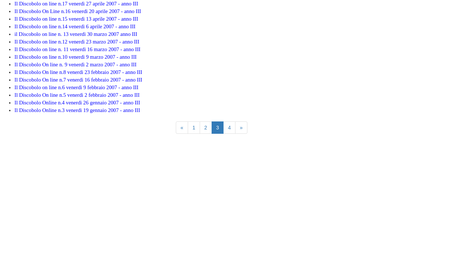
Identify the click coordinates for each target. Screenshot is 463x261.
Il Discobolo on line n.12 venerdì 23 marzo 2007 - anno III (76, 42)
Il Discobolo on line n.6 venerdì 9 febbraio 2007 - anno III (76, 87)
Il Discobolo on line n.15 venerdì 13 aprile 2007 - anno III (76, 19)
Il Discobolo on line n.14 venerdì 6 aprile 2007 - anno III (74, 26)
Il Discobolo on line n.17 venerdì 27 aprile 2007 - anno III (76, 4)
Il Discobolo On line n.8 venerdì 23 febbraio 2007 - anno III (78, 72)
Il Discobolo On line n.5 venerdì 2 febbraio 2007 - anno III (77, 95)
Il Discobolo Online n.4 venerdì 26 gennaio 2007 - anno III (77, 102)
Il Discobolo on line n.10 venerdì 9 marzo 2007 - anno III (75, 57)
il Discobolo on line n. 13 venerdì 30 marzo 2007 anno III (75, 34)
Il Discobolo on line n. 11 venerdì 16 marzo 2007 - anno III (77, 49)
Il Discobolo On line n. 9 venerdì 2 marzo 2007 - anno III (75, 64)
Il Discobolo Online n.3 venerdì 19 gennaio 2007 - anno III (77, 110)
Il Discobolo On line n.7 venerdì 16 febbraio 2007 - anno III (78, 80)
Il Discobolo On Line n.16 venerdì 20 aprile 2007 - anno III (77, 11)
